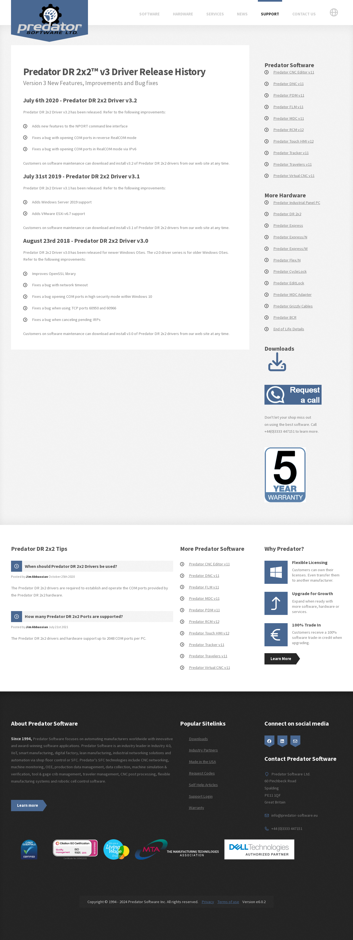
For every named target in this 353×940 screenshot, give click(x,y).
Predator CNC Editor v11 (293, 72)
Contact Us (304, 14)
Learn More (281, 658)
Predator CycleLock (290, 271)
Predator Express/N (290, 237)
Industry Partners (203, 750)
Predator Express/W (290, 248)
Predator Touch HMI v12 (293, 141)
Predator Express (288, 225)
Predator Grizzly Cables (293, 306)
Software (149, 14)
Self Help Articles (203, 784)
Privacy (208, 901)
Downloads (198, 738)
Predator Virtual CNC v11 (293, 175)
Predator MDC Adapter (292, 294)
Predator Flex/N (287, 260)
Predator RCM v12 (288, 129)
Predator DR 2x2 (287, 213)
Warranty (196, 807)
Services (215, 14)
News (242, 14)
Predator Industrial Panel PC (296, 202)
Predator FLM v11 (288, 106)
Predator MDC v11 (288, 118)
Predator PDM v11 (288, 95)
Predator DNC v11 (288, 83)
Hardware (183, 14)
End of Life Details (288, 328)
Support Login (201, 796)
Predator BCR (284, 317)
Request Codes (202, 773)
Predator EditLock (288, 282)
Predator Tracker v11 (291, 152)
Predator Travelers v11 (292, 164)
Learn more (27, 805)
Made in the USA (202, 761)
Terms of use (228, 901)
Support (270, 14)
